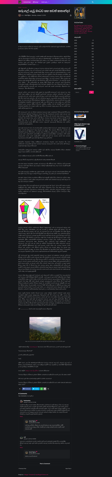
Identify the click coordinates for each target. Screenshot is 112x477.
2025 (84, 43)
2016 (84, 68)
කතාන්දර (24, 7)
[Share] (70, 15)
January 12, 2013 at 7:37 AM (30, 402)
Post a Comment (45, 463)
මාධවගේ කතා (27, 2)
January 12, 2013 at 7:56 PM (30, 438)
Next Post (68, 468)
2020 (84, 57)
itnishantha (27, 400)
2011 (84, 81)
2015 (84, 70)
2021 (84, 54)
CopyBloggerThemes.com (41, 474)
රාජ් (25, 437)
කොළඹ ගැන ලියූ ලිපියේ (32, 370)
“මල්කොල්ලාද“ (33, 346)
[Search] (92, 2)
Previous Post (22, 468)
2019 (84, 59)
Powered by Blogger (80, 145)
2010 (84, 84)
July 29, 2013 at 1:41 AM (34, 422)
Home (19, 7)
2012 (84, 79)
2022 (84, 51)
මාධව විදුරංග (32, 421)
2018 (84, 62)
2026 (84, 40)
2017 (84, 65)
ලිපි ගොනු (35, 2)
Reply (21, 416)
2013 (84, 76)
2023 (84, 48)
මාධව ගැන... (44, 2)
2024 (84, 46)
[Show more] (48, 388)
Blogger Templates (29, 474)
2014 (84, 73)
